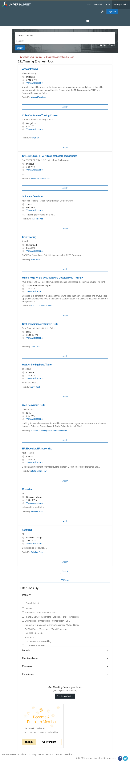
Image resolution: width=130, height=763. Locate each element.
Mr (23, 493)
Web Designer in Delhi (33, 405)
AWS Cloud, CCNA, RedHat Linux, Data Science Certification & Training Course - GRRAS (64, 282)
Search (20, 48)
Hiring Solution (121, 4)
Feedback (69, 754)
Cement (27, 608)
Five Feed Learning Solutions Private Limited (49, 430)
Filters (65, 580)
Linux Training (29, 237)
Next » (65, 571)
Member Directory (10, 754)
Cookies (58, 754)
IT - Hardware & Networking (36, 641)
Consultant (27, 489)
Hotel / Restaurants (32, 633)
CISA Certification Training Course (39, 115)
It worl (25, 241)
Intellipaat (26, 369)
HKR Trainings (37, 219)
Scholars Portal (37, 512)
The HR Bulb (28, 409)
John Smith (35, 387)
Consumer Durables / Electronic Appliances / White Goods (51, 625)
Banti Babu (35, 259)
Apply (65, 107)
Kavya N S (35, 138)
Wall (88, 4)
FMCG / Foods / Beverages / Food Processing (45, 629)
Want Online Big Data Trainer (37, 364)
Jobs (108, 4)
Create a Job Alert (65, 696)
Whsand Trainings (38, 97)
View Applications (32, 83)
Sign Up (112, 11)
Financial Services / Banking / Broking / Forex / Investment (50, 617)
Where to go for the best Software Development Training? (52, 277)
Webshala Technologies (40, 178)
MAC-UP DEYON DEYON (41, 306)
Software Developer (32, 196)
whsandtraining (30, 69)
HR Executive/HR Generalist (37, 448)
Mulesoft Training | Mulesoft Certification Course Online (47, 201)
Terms (41, 754)
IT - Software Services (34, 645)
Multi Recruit (28, 453)
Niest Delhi (35, 346)
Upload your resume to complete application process (47, 57)
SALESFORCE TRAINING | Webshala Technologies (49, 156)
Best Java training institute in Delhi (40, 324)
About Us (25, 754)
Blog (34, 754)
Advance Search (107, 45)
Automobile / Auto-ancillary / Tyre (39, 612)
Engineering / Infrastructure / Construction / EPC (46, 621)
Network (98, 4)
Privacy (49, 754)
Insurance (28, 637)
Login (101, 11)
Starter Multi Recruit (39, 471)
